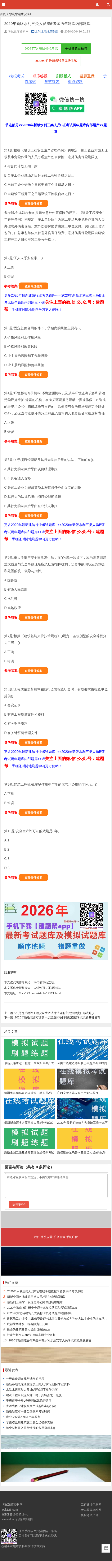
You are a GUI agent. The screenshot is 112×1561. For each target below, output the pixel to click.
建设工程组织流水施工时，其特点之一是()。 (35, 1395)
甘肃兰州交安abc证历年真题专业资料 (31, 1335)
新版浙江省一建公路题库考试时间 (28, 1411)
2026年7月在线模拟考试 (41, 48)
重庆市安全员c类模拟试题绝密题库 (28, 1400)
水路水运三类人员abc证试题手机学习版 (32, 1389)
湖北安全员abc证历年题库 (23, 1417)
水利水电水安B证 (20, 14)
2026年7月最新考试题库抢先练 (56, 60)
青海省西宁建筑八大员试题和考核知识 (31, 1406)
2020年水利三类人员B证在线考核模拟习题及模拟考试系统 (45, 1291)
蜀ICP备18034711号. (15, 1514)
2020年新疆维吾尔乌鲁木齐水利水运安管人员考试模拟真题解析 (50, 1340)
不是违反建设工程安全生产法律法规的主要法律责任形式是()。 (50, 1013)
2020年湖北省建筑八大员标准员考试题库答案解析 (39, 1313)
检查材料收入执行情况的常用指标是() (30, 1428)
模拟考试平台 (89, 1515)
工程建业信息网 (91, 1504)
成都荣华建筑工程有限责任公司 (27, 1324)
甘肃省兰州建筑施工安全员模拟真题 (29, 1422)
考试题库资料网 (24, 1519)
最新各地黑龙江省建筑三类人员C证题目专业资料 (38, 1384)
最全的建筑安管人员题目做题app (28, 1329)
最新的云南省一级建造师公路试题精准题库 (35, 1302)
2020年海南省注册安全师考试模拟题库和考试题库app (42, 1307)
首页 (3, 14)
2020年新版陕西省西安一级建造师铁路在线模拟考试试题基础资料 (52, 1017)
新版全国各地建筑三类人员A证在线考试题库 (36, 1296)
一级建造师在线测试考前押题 (25, 1378)
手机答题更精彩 (76, 48)
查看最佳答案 (33, 203)
